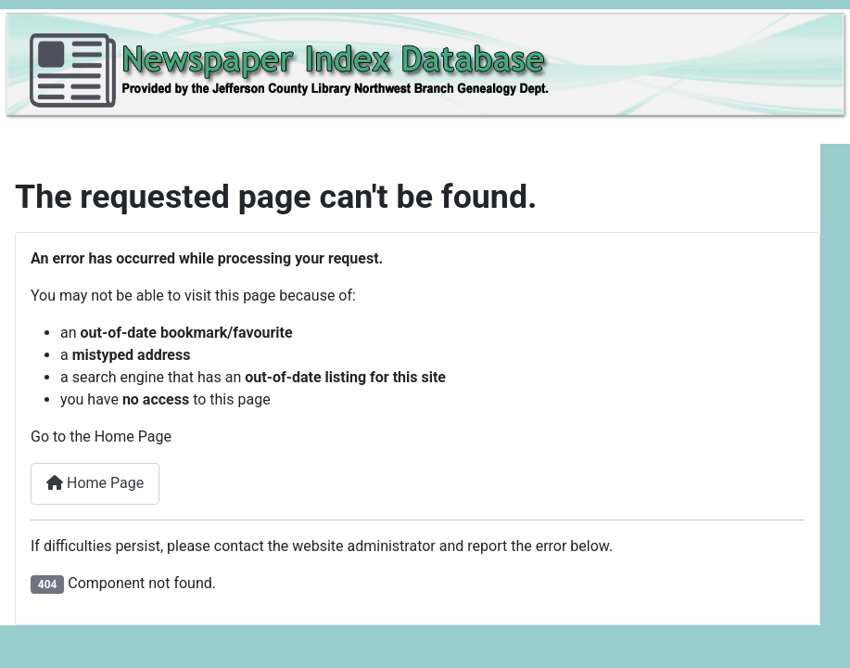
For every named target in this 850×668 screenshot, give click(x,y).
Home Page (95, 483)
